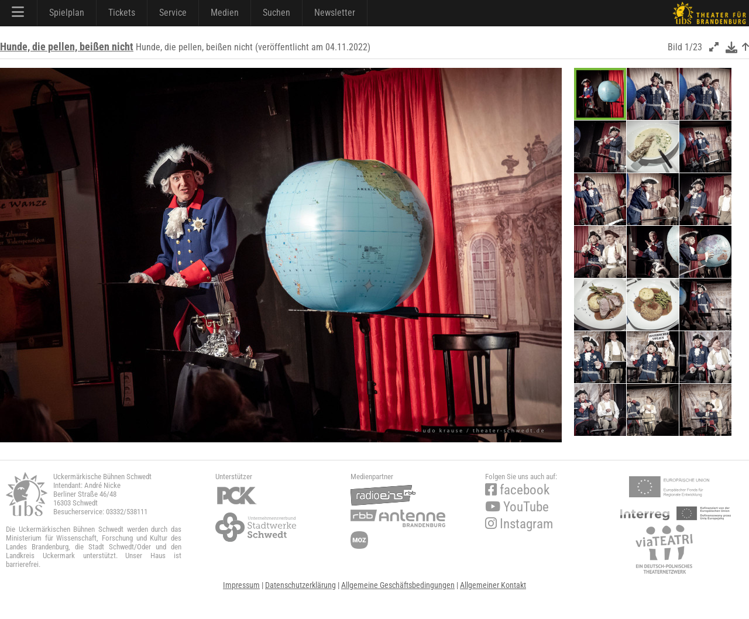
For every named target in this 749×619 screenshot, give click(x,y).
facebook (517, 490)
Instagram (519, 524)
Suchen (276, 12)
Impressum (241, 585)
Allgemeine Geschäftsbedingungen (398, 585)
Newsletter (334, 12)
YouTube (517, 507)
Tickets (121, 12)
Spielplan (66, 12)
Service (173, 12)
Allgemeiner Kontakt (493, 585)
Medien (225, 12)
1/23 (693, 47)
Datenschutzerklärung (300, 585)
